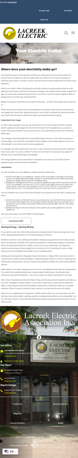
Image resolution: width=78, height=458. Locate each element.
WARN (60, 423)
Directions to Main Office (14, 361)
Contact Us (44, 20)
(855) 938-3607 (10, 381)
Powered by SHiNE (18, 445)
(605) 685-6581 (10, 356)
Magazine (18, 414)
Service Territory (17, 423)
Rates (60, 414)
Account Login (44, 11)
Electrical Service (60, 404)
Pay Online (68, 11)
